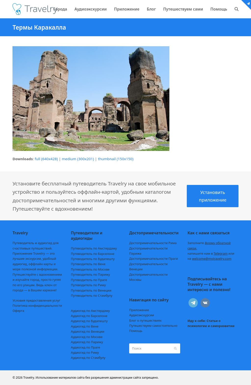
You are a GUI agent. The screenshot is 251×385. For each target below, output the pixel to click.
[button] (236, 9)
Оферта (18, 310)
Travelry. (29, 377)
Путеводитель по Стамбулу (91, 295)
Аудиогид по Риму (85, 352)
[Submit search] (175, 348)
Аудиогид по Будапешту (89, 321)
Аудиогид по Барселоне (89, 316)
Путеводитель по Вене (88, 264)
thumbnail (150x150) (115, 158)
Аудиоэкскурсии (141, 315)
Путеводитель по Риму (88, 285)
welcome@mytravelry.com (211, 258)
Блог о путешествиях (145, 320)
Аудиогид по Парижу (87, 342)
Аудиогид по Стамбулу (88, 357)
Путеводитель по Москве (90, 269)
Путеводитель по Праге (89, 280)
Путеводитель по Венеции (91, 290)
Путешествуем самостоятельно (153, 325)
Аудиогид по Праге (85, 347)
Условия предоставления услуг (36, 300)
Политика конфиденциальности (37, 305)
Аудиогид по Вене (84, 326)
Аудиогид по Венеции (87, 331)
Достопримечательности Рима (152, 243)
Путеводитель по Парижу (90, 274)
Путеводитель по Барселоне (92, 253)
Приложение (139, 310)
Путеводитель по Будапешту (93, 259)
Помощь (135, 330)
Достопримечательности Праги (153, 258)
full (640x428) (46, 158)
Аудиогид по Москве (86, 337)
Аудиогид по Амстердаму (90, 310)
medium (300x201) (78, 158)
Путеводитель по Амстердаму (94, 248)
